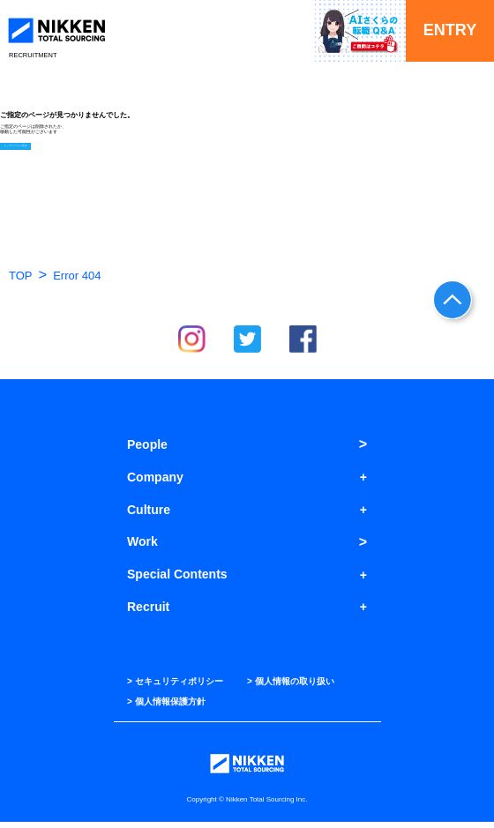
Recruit (148, 613)
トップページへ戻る (21, 151)
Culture (148, 516)
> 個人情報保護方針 (166, 707)
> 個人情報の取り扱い (290, 687)
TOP (21, 281)
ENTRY (449, 30)
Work (142, 548)
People (147, 451)
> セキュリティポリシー (175, 687)
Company (155, 483)
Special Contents (177, 580)
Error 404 (77, 281)
